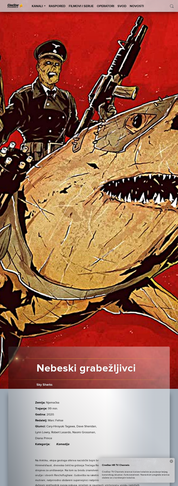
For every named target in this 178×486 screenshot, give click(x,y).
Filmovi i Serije (81, 6)
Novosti (137, 6)
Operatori (105, 6)
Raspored (57, 6)
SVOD (122, 6)
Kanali (38, 6)
